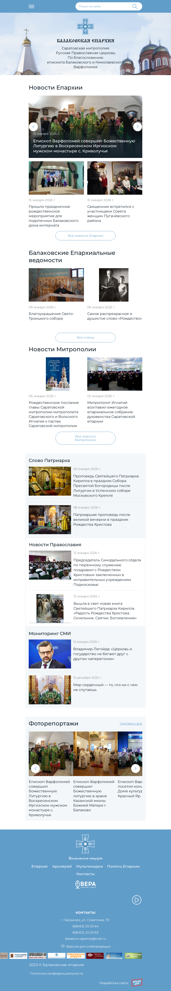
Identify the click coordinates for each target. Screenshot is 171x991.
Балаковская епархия (85, 41)
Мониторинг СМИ (50, 633)
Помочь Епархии (123, 866)
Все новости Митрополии (85, 438)
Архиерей (62, 866)
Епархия (39, 866)
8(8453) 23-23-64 (86, 926)
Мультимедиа (89, 866)
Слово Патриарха (49, 460)
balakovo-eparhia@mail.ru (85, 938)
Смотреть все (131, 723)
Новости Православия (55, 544)
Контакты (85, 874)
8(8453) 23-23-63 (85, 932)
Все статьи (85, 337)
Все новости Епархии (85, 236)
